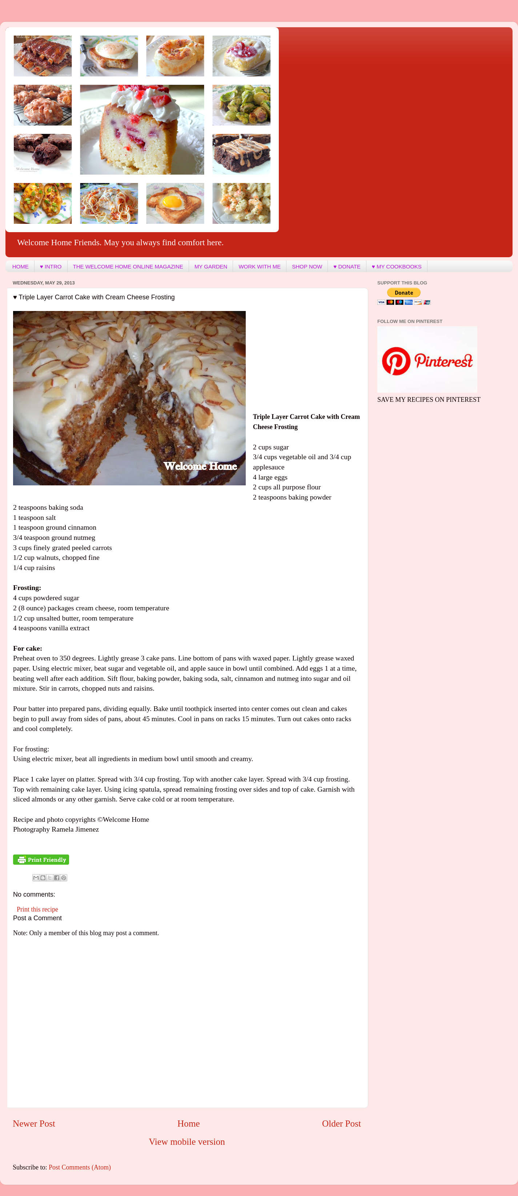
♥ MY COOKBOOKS (397, 266)
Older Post (341, 1123)
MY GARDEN (211, 266)
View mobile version (187, 1142)
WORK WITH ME (259, 266)
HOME (20, 266)
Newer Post (34, 1123)
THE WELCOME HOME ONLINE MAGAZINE (128, 266)
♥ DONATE (346, 266)
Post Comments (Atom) (80, 1167)
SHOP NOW (307, 266)
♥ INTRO (51, 266)
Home (188, 1123)
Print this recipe (37, 909)
